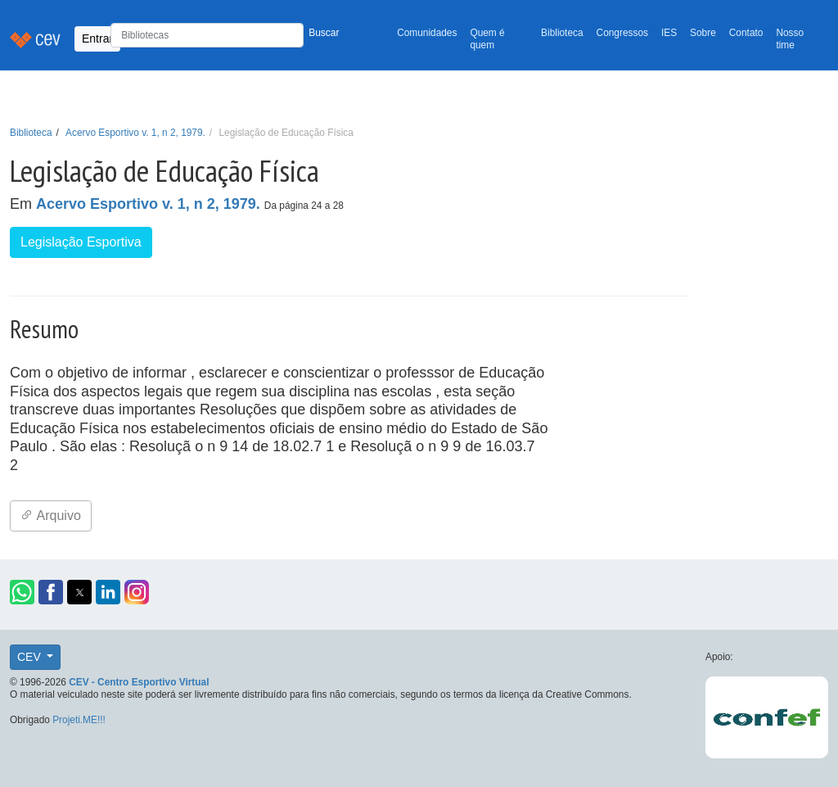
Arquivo (50, 515)
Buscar (324, 32)
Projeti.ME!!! (79, 720)
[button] (22, 592)
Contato (746, 32)
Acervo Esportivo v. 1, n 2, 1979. (135, 132)
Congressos (622, 32)
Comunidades (427, 32)
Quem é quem (487, 39)
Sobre (703, 32)
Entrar (97, 38)
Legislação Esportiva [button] (81, 242)
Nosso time (790, 39)
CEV (30, 656)
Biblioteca (562, 32)
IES (669, 32)
